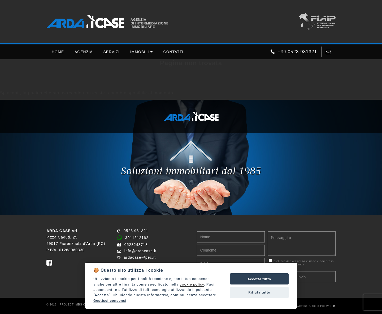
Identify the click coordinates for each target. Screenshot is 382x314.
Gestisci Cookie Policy (313, 305)
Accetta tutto (259, 279)
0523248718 (132, 244)
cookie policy (192, 284)
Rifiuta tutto (259, 292)
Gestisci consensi (109, 300)
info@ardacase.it (137, 251)
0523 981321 (132, 231)
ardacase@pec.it (136, 257)
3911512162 (133, 237)
